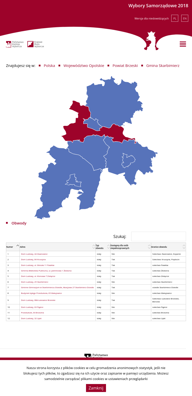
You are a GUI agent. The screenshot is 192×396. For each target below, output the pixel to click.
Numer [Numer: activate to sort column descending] (9, 246)
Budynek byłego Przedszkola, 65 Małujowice (41, 293)
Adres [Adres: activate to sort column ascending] (22, 246)
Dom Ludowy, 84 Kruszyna (33, 259)
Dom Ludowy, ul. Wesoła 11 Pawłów (37, 265)
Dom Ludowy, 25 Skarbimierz (34, 281)
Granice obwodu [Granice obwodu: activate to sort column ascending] (159, 246)
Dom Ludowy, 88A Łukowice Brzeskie (38, 300)
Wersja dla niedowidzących (151, 18)
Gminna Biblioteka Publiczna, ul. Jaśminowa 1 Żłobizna (46, 270)
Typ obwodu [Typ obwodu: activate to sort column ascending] (100, 246)
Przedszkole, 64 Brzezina (32, 312)
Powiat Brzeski (125, 65)
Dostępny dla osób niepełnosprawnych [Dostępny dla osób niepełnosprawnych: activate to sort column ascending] (120, 246)
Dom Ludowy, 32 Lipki (31, 318)
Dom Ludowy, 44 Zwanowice (34, 253)
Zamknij (95, 388)
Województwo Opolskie (84, 65)
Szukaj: (149, 236)
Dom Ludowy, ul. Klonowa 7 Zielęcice (38, 276)
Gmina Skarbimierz (163, 65)
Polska (49, 65)
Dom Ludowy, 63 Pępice (32, 307)
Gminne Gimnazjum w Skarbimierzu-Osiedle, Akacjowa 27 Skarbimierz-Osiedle (57, 287)
